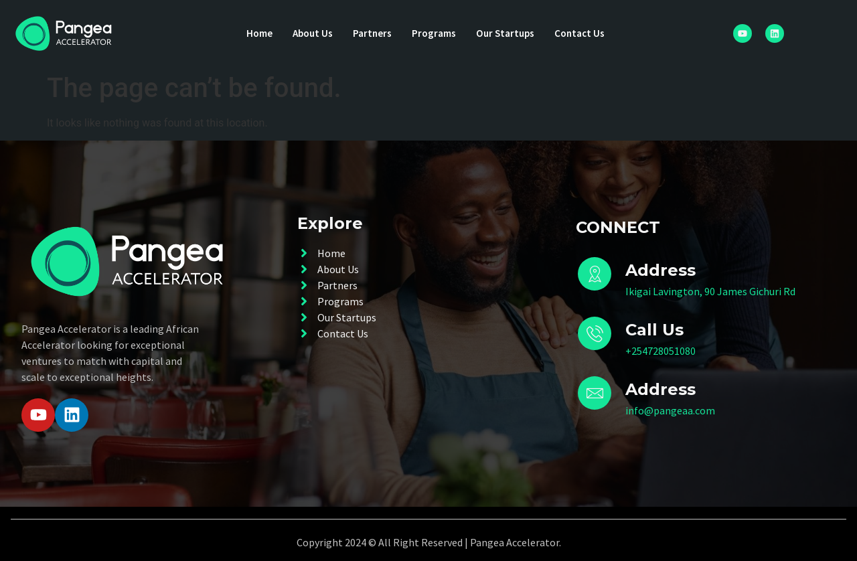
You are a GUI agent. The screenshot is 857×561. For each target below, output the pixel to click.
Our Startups (508, 33)
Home (253, 33)
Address (660, 389)
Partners (370, 33)
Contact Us (585, 33)
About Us (308, 33)
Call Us (654, 329)
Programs (433, 33)
